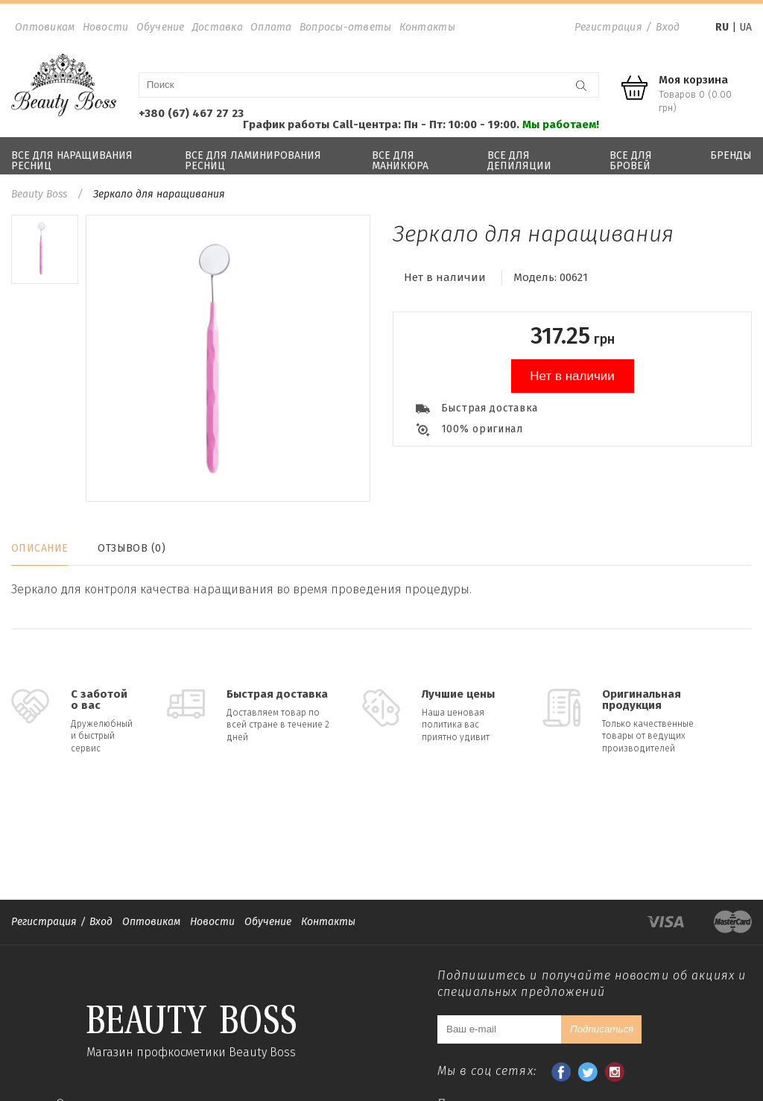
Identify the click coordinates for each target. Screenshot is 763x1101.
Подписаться (601, 1029)
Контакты (427, 27)
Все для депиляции (519, 160)
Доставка (217, 27)
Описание (39, 548)
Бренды (731, 155)
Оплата (271, 27)
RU (722, 27)
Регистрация (608, 27)
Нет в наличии (572, 376)
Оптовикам (45, 27)
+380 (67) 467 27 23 (191, 113)
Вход (668, 27)
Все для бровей (631, 160)
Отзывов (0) (131, 548)
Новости (106, 27)
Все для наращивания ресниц (72, 160)
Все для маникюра (400, 160)
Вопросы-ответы (346, 27)
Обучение (160, 27)
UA (745, 27)
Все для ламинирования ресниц (253, 160)
